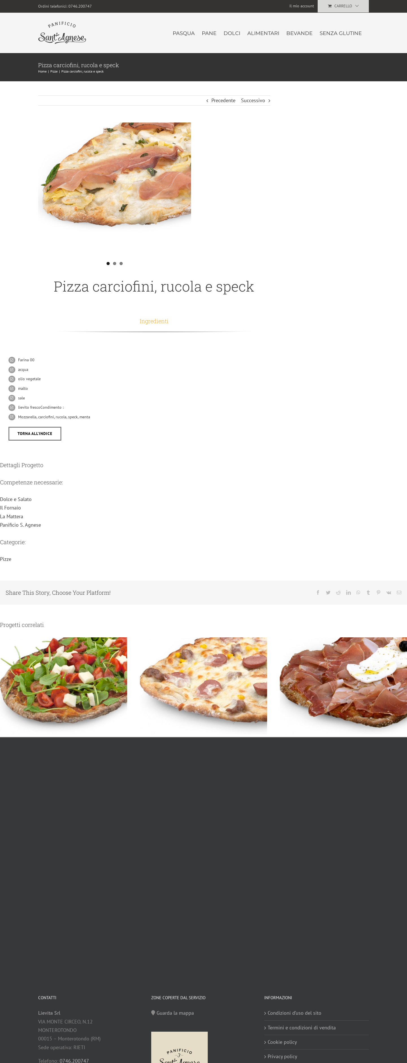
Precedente (223, 100)
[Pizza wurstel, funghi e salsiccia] (203, 685)
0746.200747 (80, 6)
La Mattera (11, 516)
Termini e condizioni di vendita (302, 1027)
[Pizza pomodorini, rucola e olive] (63, 685)
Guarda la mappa (175, 1013)
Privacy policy (282, 1056)
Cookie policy (282, 1042)
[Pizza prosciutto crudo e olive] (343, 685)
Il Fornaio (10, 507)
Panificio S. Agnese (20, 525)
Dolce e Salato (16, 499)
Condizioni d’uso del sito (294, 1013)
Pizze (5, 559)
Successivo (253, 100)
